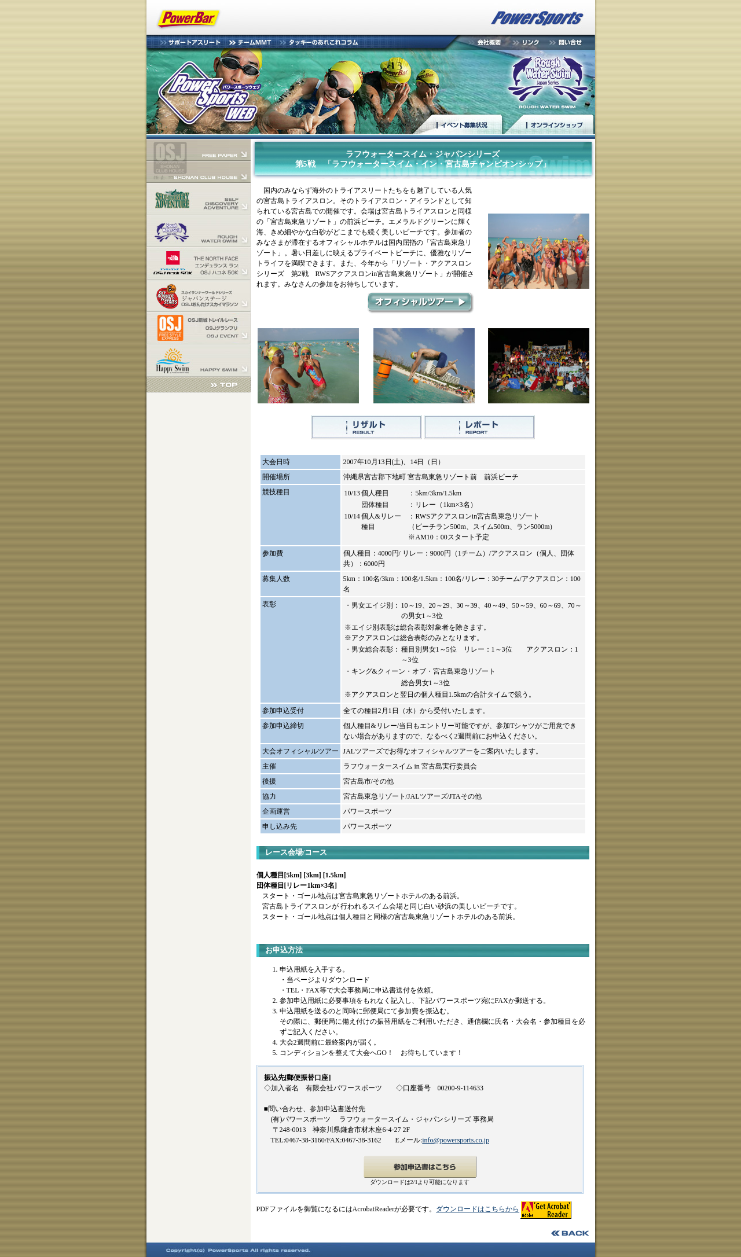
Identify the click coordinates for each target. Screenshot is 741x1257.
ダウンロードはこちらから (477, 1209)
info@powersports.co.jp (455, 1140)
